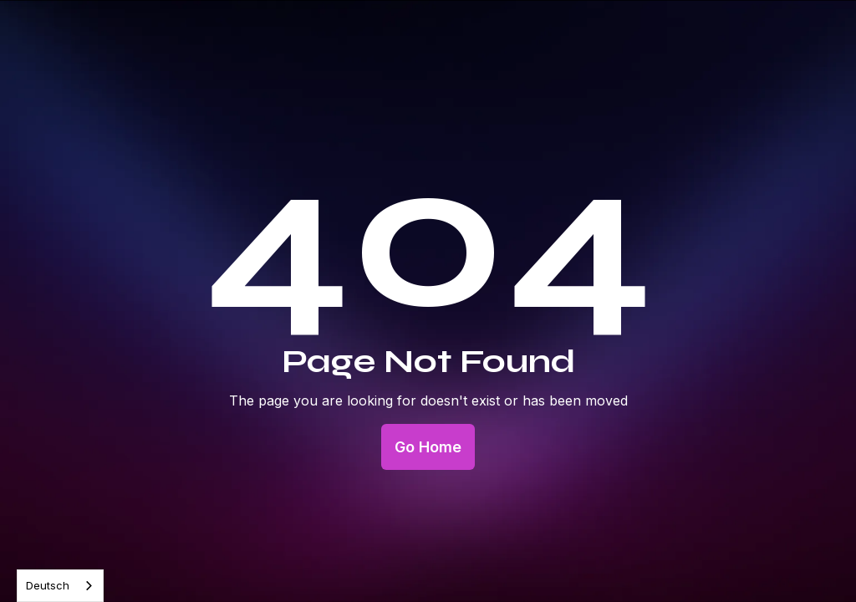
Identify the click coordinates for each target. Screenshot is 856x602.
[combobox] (60, 585)
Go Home (428, 447)
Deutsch (47, 585)
